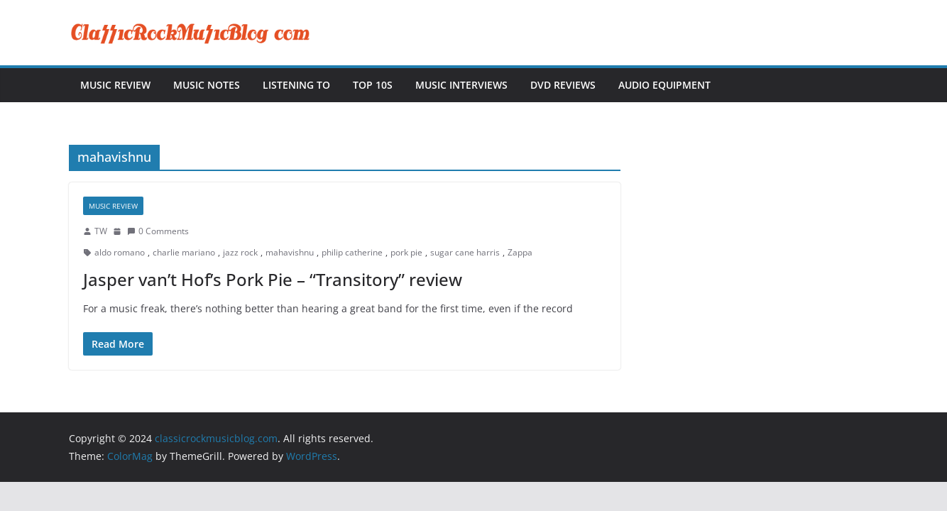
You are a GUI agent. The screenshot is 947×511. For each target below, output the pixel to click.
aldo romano (119, 252)
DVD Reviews (563, 85)
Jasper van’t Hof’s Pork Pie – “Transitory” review (272, 279)
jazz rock (240, 252)
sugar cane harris (465, 252)
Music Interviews (461, 85)
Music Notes (206, 85)
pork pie (406, 252)
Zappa (520, 252)
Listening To (296, 85)
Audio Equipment (664, 85)
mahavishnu (290, 252)
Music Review (115, 85)
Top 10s (373, 85)
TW (100, 231)
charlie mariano (184, 252)
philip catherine (352, 252)
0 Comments (158, 231)
